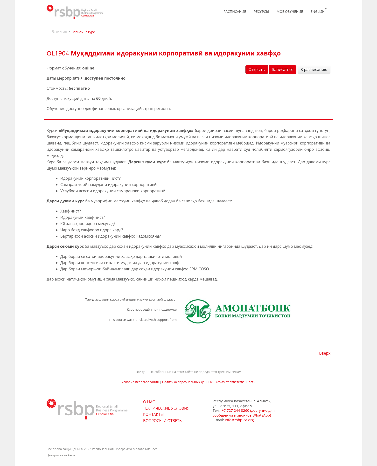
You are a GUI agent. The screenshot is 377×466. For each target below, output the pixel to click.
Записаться (282, 69)
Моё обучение (290, 11)
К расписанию (314, 69)
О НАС (149, 401)
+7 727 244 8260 (235, 410)
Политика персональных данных (187, 382)
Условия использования (140, 382)
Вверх (324, 353)
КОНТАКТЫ (153, 414)
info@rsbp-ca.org (239, 419)
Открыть (257, 69)
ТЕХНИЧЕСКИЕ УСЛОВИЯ (166, 408)
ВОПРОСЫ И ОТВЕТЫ (162, 420)
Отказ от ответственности (235, 382)
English (319, 11)
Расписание (234, 11)
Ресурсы (261, 11)
